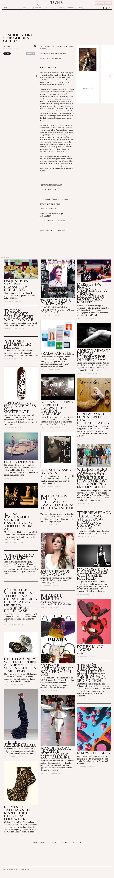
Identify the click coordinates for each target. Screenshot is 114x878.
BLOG (81, 8)
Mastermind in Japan (23, 557)
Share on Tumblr (30, 53)
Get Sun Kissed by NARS (55, 471)
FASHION (24, 8)
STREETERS (71, 8)
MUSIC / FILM (49, 8)
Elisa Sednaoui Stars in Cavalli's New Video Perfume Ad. (19, 521)
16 (73, 843)
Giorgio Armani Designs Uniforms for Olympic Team (93, 355)
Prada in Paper (19, 462)
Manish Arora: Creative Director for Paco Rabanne (55, 752)
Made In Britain (55, 597)
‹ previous (42, 843)
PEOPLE (61, 8)
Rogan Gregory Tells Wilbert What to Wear (18, 315)
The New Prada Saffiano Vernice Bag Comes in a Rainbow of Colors (94, 520)
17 (76, 843)
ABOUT (4, 869)
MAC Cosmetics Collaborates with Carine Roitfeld (93, 573)
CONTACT (11, 869)
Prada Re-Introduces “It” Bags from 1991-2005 (56, 670)
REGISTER (99, 3)
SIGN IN (108, 3)
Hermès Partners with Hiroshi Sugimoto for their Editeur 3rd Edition (91, 673)
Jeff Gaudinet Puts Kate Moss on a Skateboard (20, 407)
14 (66, 843)
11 (55, 843)
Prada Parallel (57, 353)
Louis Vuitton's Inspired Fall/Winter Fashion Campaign (56, 408)
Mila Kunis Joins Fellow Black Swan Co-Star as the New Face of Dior (57, 503)
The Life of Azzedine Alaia (20, 743)
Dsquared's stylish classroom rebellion (16, 285)
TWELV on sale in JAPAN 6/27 (55, 302)
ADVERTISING (25, 869)
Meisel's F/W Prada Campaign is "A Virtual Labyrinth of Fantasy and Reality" (92, 293)
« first (35, 843)
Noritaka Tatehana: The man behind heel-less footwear (19, 813)
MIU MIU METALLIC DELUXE (17, 344)
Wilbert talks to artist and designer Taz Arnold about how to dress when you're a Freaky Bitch (92, 478)
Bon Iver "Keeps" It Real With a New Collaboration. (94, 418)
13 (62, 843)
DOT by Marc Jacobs (90, 648)
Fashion (6, 46)
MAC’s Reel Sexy (94, 753)
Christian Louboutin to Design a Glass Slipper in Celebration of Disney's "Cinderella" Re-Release (20, 600)
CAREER (18, 869)
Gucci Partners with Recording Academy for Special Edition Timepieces (21, 665)
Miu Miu (22, 351)
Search (5, 7)
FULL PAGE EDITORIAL (50, 58)
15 (69, 843)
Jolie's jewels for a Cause (54, 573)
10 (51, 843)
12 (59, 843)
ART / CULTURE (36, 8)
